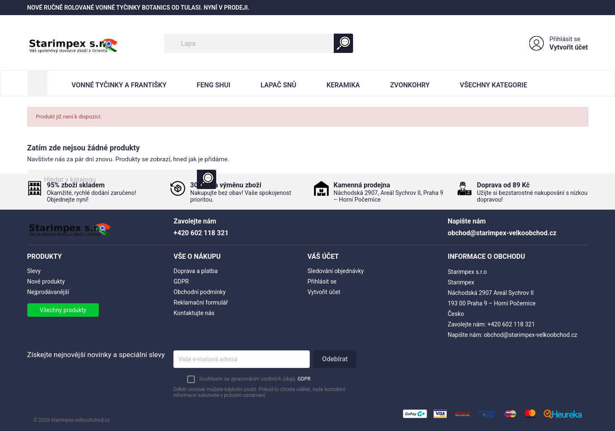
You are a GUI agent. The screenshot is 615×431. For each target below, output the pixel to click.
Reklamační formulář (201, 302)
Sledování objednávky (336, 271)
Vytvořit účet (569, 47)
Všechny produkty (63, 310)
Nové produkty (46, 281)
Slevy (34, 271)
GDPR (181, 281)
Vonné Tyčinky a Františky (119, 85)
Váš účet (323, 256)
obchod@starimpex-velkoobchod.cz (531, 334)
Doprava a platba (196, 271)
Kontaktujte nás (194, 313)
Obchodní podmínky (200, 292)
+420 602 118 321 (511, 324)
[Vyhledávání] (258, 43)
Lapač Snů (278, 85)
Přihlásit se (565, 39)
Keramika (343, 85)
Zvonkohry (409, 85)
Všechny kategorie (493, 85)
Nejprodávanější (48, 292)
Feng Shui (213, 85)
